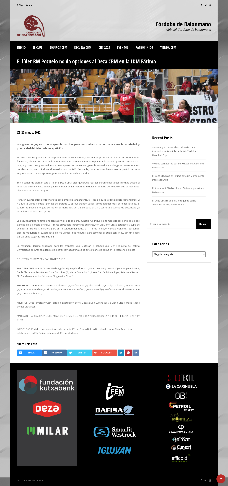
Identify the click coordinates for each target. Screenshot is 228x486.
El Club (20, 5)
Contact (29, 5)
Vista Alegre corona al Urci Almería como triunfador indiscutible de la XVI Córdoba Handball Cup (174, 151)
